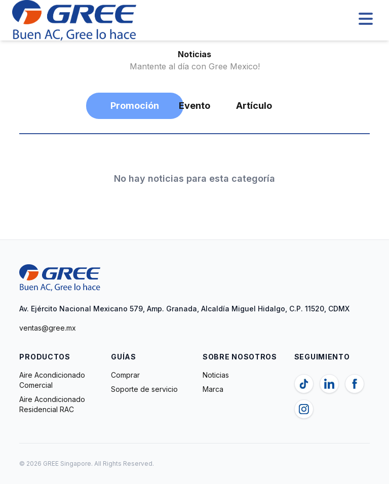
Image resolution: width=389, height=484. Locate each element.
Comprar (125, 375)
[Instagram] (304, 409)
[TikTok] (304, 383)
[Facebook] (354, 383)
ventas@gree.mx (47, 328)
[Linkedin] (329, 383)
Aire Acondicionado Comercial (52, 380)
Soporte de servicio (144, 389)
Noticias (216, 375)
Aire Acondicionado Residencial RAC (52, 404)
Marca (213, 389)
